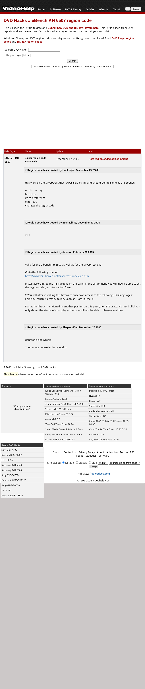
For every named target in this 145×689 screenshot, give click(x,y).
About (116, 9)
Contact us (70, 452)
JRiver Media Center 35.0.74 (59, 414)
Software (55, 9)
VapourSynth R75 (97, 416)
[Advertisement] (71, 107)
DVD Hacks (15, 20)
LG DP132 (6, 490)
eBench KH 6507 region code (62, 20)
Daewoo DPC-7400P (11, 454)
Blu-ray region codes (29, 41)
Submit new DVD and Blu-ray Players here (73, 28)
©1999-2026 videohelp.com (93, 480)
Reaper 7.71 (95, 400)
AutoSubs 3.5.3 (96, 434)
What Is (103, 9)
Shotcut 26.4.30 (97, 405)
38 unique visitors (22, 406)
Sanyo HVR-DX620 (10, 485)
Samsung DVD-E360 (11, 470)
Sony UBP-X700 (9, 449)
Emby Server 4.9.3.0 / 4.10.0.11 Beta (63, 434)
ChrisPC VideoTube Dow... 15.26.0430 (108, 429)
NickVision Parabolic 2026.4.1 (60, 439)
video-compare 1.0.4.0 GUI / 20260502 (64, 403)
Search (57, 452)
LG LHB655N (7, 460)
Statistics (91, 455)
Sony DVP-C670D (10, 475)
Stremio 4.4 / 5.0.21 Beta (101, 390)
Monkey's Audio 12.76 (56, 398)
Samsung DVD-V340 (11, 465)
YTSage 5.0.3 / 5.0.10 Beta (58, 409)
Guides (90, 9)
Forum (41, 9)
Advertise (112, 452)
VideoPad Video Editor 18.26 (59, 424)
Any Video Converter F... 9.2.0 (104, 439)
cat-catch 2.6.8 (52, 419)
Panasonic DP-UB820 (12, 495)
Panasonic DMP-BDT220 (13, 480)
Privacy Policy (87, 452)
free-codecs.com (100, 473)
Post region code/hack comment (108, 159)
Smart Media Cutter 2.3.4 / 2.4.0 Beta (64, 429)
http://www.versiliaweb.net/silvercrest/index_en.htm (57, 276)
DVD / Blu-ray (73, 9)
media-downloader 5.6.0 (101, 411)
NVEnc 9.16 (95, 395)
